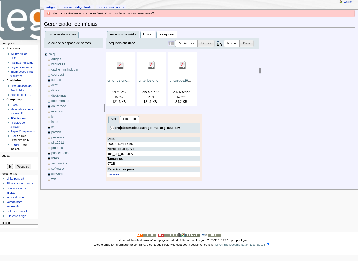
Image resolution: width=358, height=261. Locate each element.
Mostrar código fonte (77, 7)
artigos (56, 59)
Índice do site (15, 197)
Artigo (50, 7)
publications (60, 153)
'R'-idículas (18, 118)
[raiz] (51, 54)
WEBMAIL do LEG (19, 56)
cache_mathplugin (64, 69)
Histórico (67, 191)
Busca (6, 155)
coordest (57, 75)
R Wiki (15, 144)
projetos (57, 148)
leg (53, 127)
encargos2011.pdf (183, 80)
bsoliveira (58, 64)
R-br (13, 135)
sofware (57, 174)
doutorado (58, 106)
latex (54, 122)
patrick (56, 132)
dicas (55, 90)
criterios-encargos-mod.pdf (128, 80)
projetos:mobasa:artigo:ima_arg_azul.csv (85, 199)
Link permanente (17, 211)
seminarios (59, 163)
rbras (55, 158)
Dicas (14, 104)
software (57, 168)
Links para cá (15, 178)
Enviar (148, 34)
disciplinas (59, 95)
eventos (57, 111)
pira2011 (57, 142)
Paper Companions (23, 131)
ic (52, 116)
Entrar (348, 1)
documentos (60, 101)
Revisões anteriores (111, 7)
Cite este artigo (16, 216)
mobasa (51, 246)
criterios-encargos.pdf (156, 80)
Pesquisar (166, 34)
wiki (54, 179)
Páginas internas (21, 67)
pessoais (57, 137)
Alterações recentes (19, 183)
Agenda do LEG (21, 94)
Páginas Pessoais (22, 62)
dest (54, 85)
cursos (56, 80)
